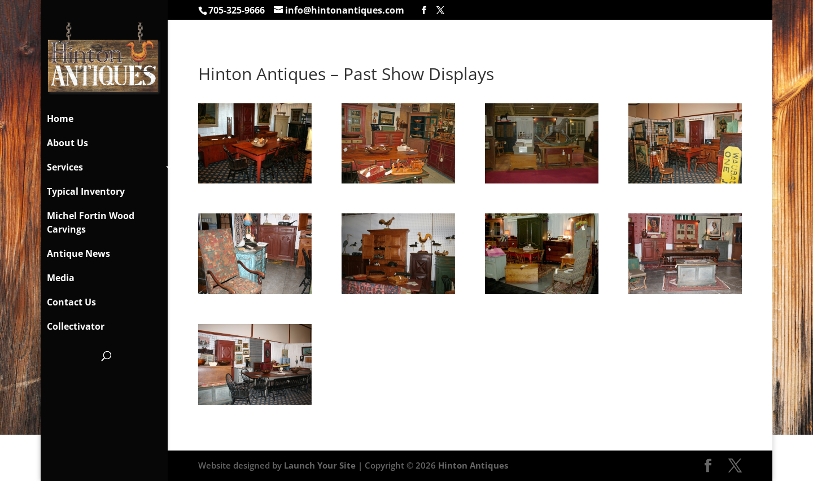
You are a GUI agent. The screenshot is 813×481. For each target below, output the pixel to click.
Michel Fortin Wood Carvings (90, 222)
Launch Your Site (320, 465)
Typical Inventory (86, 191)
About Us (67, 143)
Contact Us (71, 302)
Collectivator (75, 326)
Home (60, 118)
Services (65, 167)
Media (61, 278)
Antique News (78, 253)
